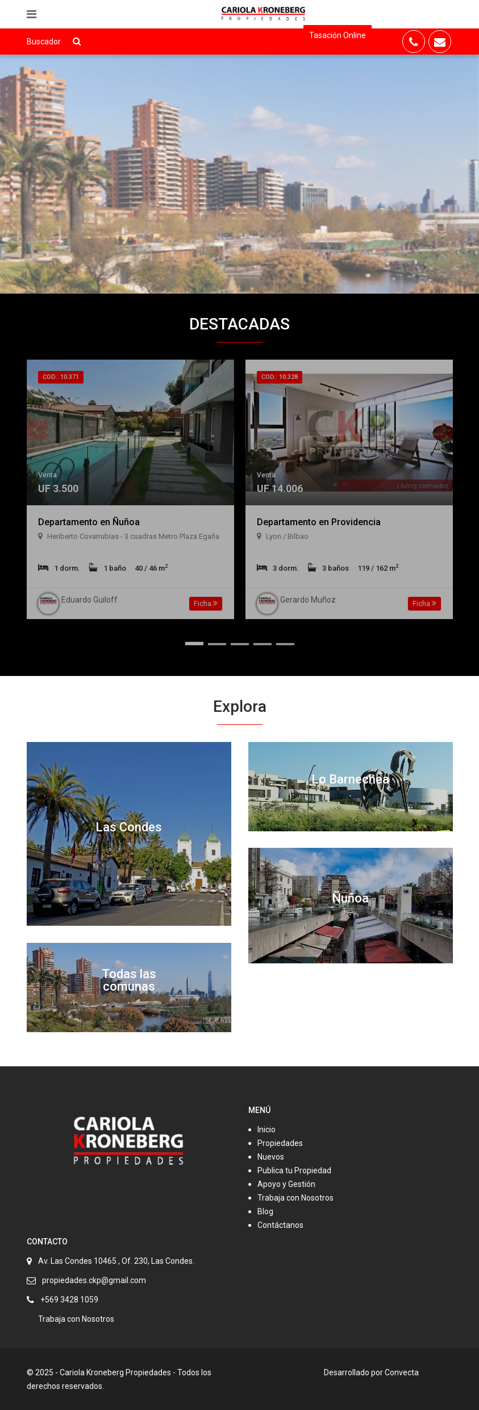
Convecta (402, 1372)
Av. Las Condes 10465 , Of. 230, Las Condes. (116, 1260)
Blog (265, 1211)
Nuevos (270, 1156)
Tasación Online (337, 35)
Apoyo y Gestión (286, 1184)
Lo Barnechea (350, 779)
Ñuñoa (350, 898)
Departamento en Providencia (319, 522)
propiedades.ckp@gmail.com (94, 1280)
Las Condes (128, 827)
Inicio (266, 1129)
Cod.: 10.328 (279, 377)
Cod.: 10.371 (61, 377)
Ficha (206, 603)
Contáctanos (280, 1225)
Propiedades (280, 1143)
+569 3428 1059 (69, 1299)
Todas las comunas (129, 980)
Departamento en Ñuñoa (89, 522)
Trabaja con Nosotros (295, 1197)
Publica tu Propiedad (294, 1170)
